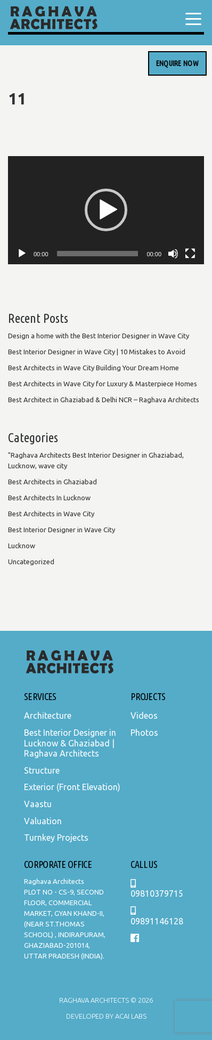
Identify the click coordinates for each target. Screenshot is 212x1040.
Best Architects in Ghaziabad (52, 481)
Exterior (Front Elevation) (72, 787)
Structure (42, 770)
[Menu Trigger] (193, 19)
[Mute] (173, 253)
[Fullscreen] (190, 253)
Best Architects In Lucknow (49, 497)
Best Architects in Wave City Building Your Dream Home (93, 367)
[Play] (22, 253)
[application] (106, 210)
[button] (106, 210)
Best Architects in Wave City (51, 513)
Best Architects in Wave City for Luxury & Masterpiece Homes (102, 383)
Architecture (47, 715)
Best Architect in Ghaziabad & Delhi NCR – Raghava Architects (103, 399)
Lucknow (21, 545)
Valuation (43, 821)
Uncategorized (31, 561)
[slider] (97, 253)
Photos (144, 732)
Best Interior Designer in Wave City (61, 529)
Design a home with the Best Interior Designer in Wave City (98, 335)
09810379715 (157, 889)
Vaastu (38, 804)
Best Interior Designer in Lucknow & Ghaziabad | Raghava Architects (70, 743)
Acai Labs (129, 1016)
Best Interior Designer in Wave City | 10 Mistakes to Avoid (96, 351)
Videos (144, 715)
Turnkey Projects (56, 837)
